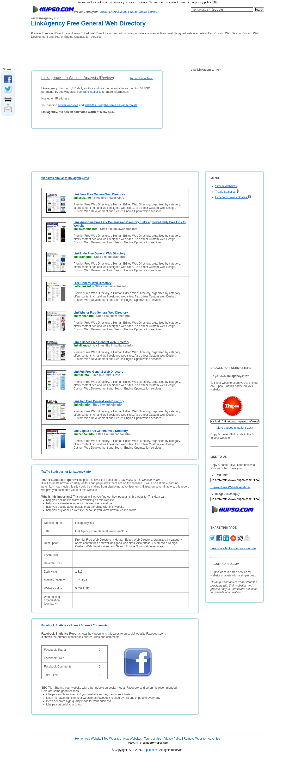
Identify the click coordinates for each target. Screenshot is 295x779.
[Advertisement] (118, 53)
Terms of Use (152, 738)
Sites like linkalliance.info (115, 345)
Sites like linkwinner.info (113, 316)
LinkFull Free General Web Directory (98, 371)
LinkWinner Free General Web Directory (101, 312)
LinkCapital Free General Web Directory (101, 431)
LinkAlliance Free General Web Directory (101, 342)
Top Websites (112, 738)
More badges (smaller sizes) (234, 427)
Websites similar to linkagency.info (65, 178)
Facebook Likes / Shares (233, 197)
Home (79, 738)
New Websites (132, 738)
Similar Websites (226, 186)
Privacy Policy (172, 738)
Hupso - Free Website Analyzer (230, 487)
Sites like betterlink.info (111, 286)
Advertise (214, 738)
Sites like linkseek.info (108, 197)
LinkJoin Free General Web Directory (99, 401)
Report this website (141, 78)
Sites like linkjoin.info (107, 404)
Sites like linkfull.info (106, 375)
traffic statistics (91, 91)
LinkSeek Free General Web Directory (99, 194)
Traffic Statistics (227, 191)
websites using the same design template (111, 105)
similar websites (68, 105)
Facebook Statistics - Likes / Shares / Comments (74, 625)
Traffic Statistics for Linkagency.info (66, 471)
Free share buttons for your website (233, 548)
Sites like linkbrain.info (110, 257)
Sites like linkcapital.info (113, 434)
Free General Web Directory (92, 283)
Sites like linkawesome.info (118, 229)
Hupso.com (149, 750)
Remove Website (195, 738)
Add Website (93, 738)
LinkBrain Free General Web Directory (100, 253)
